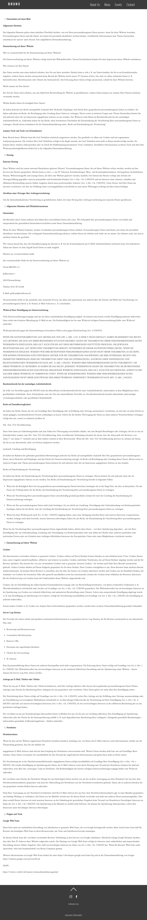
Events (119, 4)
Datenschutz (78, 915)
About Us (96, 4)
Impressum (68, 915)
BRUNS (72, 904)
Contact (132, 4)
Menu (109, 4)
